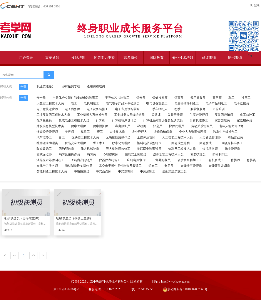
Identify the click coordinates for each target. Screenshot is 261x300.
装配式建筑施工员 (174, 171)
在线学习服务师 (47, 165)
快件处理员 (176, 126)
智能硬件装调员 (219, 165)
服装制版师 (198, 109)
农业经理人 (139, 131)
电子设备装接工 (97, 109)
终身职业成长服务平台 (130, 29)
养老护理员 (198, 154)
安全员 (41, 97)
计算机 (100, 120)
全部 (23, 86)
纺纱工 (179, 109)
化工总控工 (247, 114)
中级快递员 (81, 171)
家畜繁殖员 (222, 120)
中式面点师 (103, 171)
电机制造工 (91, 103)
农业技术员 (117, 131)
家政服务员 (244, 120)
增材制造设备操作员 (78, 165)
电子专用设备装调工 (128, 109)
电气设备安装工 (156, 103)
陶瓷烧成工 (207, 143)
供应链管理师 (199, 114)
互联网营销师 (224, 114)
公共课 (156, 114)
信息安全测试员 (135, 154)
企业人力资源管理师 (192, 131)
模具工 (85, 131)
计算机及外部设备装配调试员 (163, 120)
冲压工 (246, 97)
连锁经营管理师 (47, 131)
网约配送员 (66, 148)
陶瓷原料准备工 (232, 143)
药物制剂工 (220, 154)
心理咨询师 (110, 154)
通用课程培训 (96, 86)
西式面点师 (44, 154)
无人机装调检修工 (118, 148)
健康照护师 (100, 126)
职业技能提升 (46, 86)
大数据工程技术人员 (50, 103)
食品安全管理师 (75, 143)
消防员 (91, 154)
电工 (74, 103)
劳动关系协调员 (201, 126)
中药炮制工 (147, 171)
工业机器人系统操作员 (92, 114)
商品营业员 (235, 137)
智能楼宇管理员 (191, 165)
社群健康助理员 (47, 143)
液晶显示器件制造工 (50, 160)
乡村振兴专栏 (71, 86)
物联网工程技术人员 (182, 148)
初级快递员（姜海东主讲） (22, 218)
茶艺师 (217, 97)
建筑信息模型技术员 (50, 126)
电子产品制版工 (216, 103)
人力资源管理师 (210, 137)
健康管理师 (78, 126)
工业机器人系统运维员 (129, 114)
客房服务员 (122, 126)
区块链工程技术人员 (85, 137)
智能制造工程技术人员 (52, 171)
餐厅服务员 (198, 97)
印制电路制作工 (138, 160)
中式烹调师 (125, 171)
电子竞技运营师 (47, 109)
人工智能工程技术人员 (177, 137)
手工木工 (99, 143)
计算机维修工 (199, 120)
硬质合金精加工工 (189, 160)
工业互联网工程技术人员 (53, 114)
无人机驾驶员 (90, 148)
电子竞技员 (241, 103)
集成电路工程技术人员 (74, 120)
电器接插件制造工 (186, 103)
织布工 (153, 165)
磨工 (100, 131)
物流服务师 (210, 148)
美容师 (69, 131)
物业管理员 (232, 148)
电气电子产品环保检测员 (122, 103)
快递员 (157, 126)
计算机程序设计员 (124, 120)
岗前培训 (218, 109)
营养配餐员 (163, 160)
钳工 (62, 137)
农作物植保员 (163, 131)
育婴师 (235, 160)
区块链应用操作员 (118, 137)
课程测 (141, 126)
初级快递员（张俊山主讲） (74, 218)
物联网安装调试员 (149, 148)
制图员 (169, 165)
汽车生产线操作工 (225, 131)
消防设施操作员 (69, 154)
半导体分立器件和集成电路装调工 (75, 97)
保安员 (141, 97)
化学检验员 (44, 120)
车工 (231, 97)
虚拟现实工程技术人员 (168, 154)
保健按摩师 (159, 97)
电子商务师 (72, 109)
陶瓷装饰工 (44, 148)
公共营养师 (175, 114)
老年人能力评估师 (231, 126)
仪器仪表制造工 (109, 160)
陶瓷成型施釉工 (182, 143)
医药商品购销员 (81, 160)
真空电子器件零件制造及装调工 (120, 165)
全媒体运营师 (146, 137)
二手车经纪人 (158, 109)
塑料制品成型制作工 (150, 143)
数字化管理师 (121, 143)
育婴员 (251, 160)
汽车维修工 (44, 137)
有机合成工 (216, 160)
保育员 (179, 97)
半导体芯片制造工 (117, 97)
